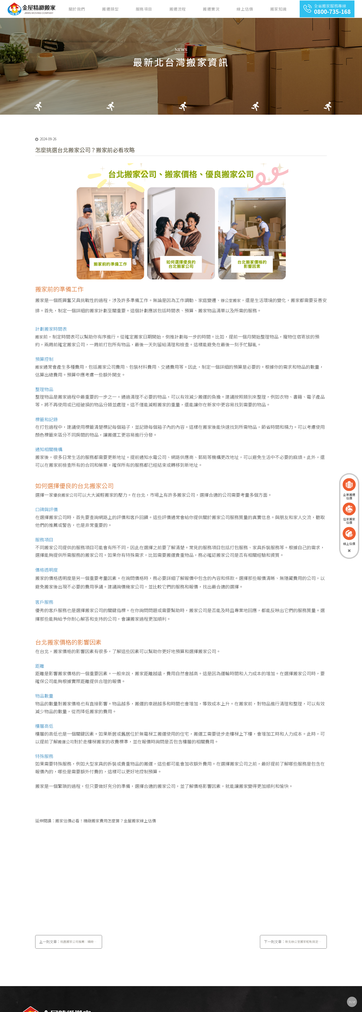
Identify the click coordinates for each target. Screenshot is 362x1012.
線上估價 (260, 10)
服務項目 (193, 10)
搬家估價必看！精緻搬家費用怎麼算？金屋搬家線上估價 (105, 825)
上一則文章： (68, 951)
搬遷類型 (170, 10)
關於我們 (147, 10)
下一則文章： (293, 951)
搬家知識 (283, 10)
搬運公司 (66, 746)
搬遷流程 (215, 10)
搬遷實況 (238, 10)
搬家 (39, 341)
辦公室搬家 (231, 305)
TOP (352, 1002)
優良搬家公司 (65, 499)
